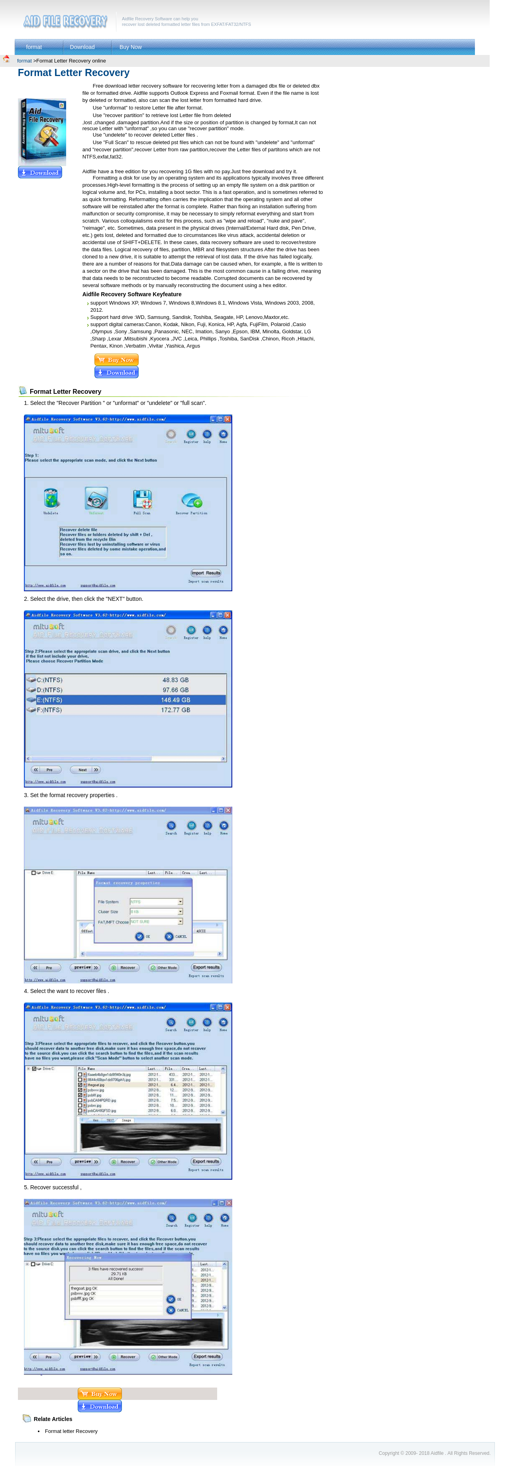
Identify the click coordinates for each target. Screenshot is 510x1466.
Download (82, 47)
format (34, 47)
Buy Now (131, 47)
